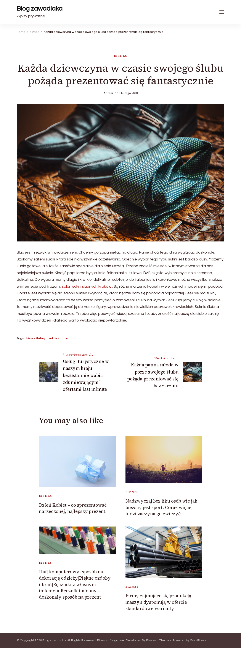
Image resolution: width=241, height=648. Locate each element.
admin (108, 93)
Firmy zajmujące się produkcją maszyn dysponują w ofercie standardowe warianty (158, 602)
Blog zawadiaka (40, 8)
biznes (120, 56)
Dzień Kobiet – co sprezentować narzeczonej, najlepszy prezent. (73, 508)
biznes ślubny (35, 338)
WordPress (198, 640)
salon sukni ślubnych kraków (86, 286)
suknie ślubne (58, 338)
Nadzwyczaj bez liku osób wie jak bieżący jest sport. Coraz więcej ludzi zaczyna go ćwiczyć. (161, 507)
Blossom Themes (158, 640)
